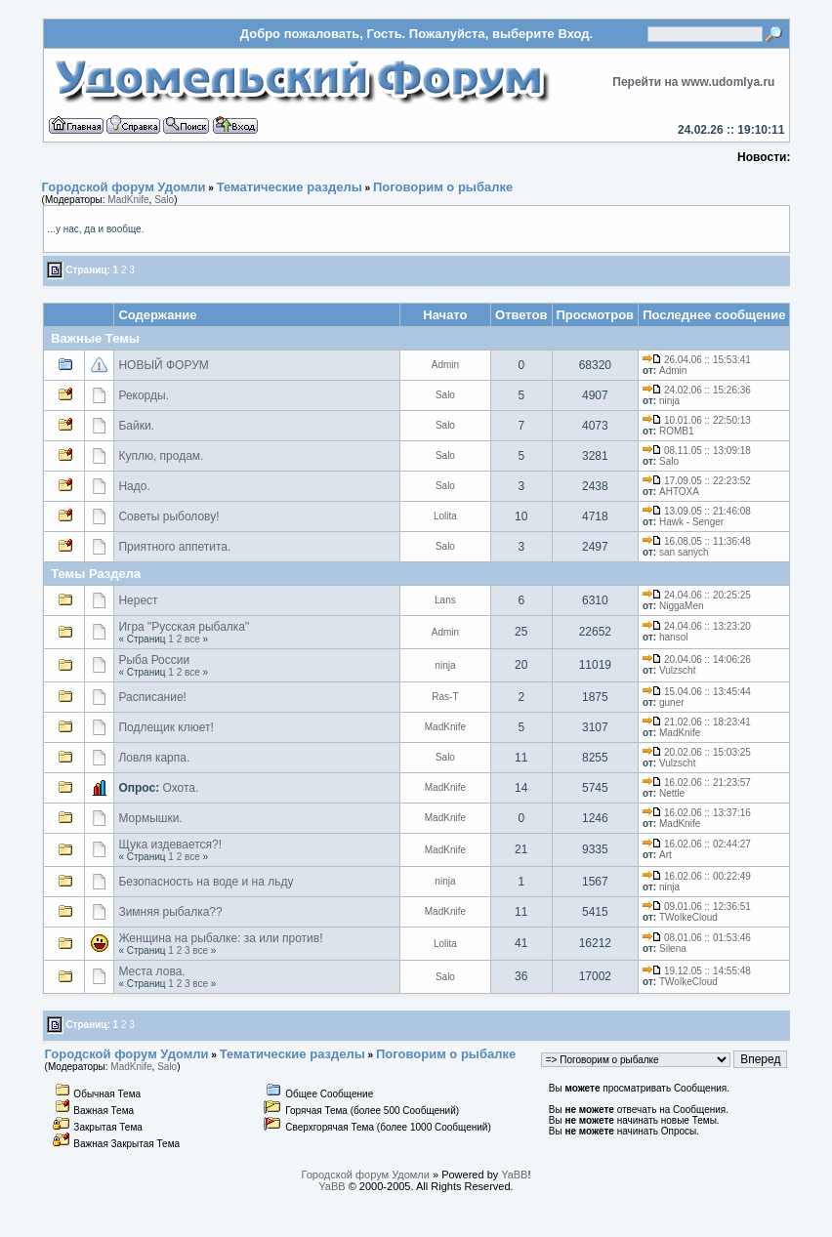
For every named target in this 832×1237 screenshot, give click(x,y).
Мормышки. (150, 818)
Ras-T (445, 696)
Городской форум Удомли (124, 187)
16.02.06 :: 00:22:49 (697, 876)
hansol (673, 637)
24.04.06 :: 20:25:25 (697, 595)
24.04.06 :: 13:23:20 (697, 626)
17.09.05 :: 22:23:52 (697, 480)
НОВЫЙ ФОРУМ (163, 365)
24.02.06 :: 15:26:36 (697, 390)
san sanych (684, 552)
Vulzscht (677, 670)
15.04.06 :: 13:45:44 (697, 691)
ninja (669, 400)
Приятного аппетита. (174, 547)
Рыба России (153, 660)
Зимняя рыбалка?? (170, 912)
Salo (164, 199)
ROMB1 (676, 431)
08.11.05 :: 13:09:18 (697, 450)
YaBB (514, 1174)
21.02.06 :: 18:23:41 (697, 722)
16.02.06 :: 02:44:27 (697, 844)
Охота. (181, 788)
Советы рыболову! (168, 516)
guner (672, 702)
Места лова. (151, 971)
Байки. (136, 426)
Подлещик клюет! (165, 727)
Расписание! (152, 697)
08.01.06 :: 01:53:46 (697, 937)
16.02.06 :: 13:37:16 (697, 812)
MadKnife (127, 199)
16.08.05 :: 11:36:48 (697, 541)
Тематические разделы (289, 187)
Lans (445, 600)
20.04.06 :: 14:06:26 (697, 659)
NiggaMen (681, 605)
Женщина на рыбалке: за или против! (220, 938)
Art (665, 854)
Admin (445, 364)
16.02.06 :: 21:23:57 (697, 782)
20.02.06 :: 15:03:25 (697, 752)
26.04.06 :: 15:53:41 (697, 359)
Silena (672, 948)
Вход (573, 33)
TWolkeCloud (688, 917)
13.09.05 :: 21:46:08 (697, 511)
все (192, 639)
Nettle (672, 793)
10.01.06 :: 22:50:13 (697, 420)
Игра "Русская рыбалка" (183, 627)
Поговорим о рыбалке (443, 187)
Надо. (133, 486)
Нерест (137, 600)
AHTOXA (679, 491)
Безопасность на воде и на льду (205, 881)
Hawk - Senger (691, 521)
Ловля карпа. (153, 757)
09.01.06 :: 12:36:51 (697, 906)
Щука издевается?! (170, 844)
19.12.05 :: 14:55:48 (697, 971)
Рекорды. (143, 395)
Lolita (445, 516)
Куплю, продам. (160, 456)
